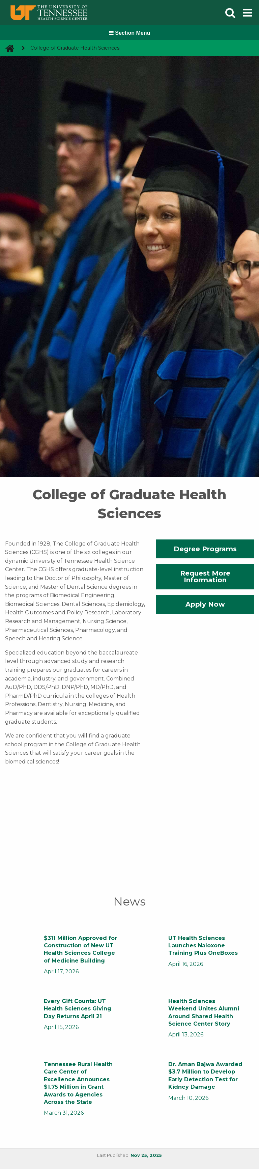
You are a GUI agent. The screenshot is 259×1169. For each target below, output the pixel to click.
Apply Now (205, 604)
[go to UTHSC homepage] (7, 48)
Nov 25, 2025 (146, 1155)
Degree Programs (205, 549)
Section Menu (129, 33)
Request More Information (205, 576)
